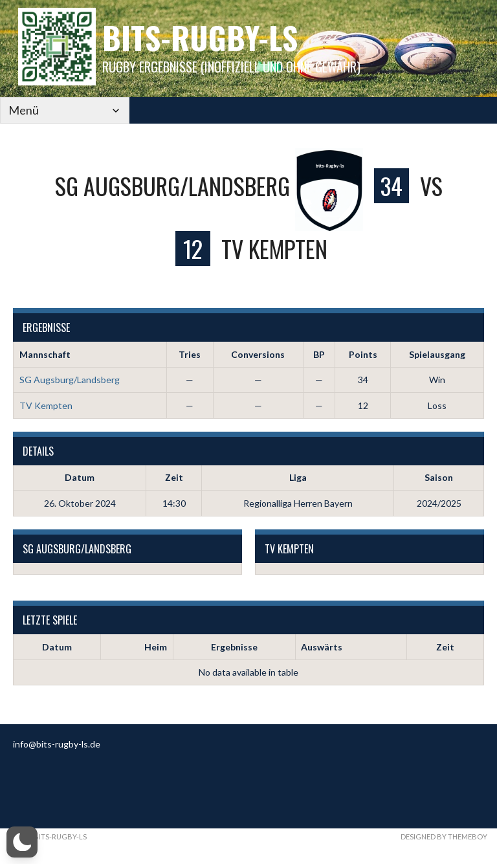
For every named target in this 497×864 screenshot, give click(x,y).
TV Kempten (45, 405)
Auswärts (321, 646)
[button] (22, 842)
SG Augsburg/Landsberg (69, 379)
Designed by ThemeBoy (444, 836)
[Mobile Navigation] (64, 110)
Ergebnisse (234, 646)
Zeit (445, 646)
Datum (57, 646)
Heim (155, 646)
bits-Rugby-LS (200, 37)
